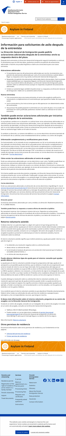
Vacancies (32, 399)
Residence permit (7, 381)
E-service (18, 379)
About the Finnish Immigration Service (36, 392)
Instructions (19, 404)
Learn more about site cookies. (39, 426)
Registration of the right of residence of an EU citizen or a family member (8, 387)
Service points (10, 217)
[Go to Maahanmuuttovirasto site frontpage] (14, 10)
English (19, 1)
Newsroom (33, 383)
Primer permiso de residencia (17, 336)
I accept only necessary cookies (40, 432)
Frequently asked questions (21, 400)
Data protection (34, 396)
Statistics (32, 385)
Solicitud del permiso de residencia (18, 334)
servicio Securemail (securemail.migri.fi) (14, 188)
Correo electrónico (16, 154)
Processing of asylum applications (12, 38)
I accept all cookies (22, 432)
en (18, 36)
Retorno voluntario (19, 320)
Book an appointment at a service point (21, 384)
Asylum (3, 395)
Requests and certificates (20, 396)
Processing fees (20, 392)
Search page (5, 22)
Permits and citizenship (28, 36)
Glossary (32, 388)
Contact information (36, 402)
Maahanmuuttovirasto (8, 36)
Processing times (21, 389)
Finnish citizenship (7, 393)
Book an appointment (51, 1)
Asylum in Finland (43, 36)
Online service (34, 1)
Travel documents (7, 398)
